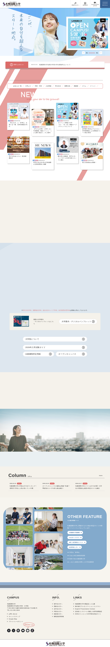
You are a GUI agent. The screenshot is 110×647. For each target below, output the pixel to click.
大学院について (32, 335)
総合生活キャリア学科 (50, 306)
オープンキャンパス (67, 350)
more (100, 472)
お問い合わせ (13, 610)
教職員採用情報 (59, 612)
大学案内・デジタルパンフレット (76, 318)
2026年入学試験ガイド (35, 344)
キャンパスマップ (14, 612)
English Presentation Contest (85, 605)
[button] (83, 52)
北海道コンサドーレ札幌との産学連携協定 (88, 607)
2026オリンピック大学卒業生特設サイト (88, 610)
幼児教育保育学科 (64, 306)
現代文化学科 (27, 306)
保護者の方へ (58, 610)
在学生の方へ (58, 605)
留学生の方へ (58, 600)
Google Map (13, 615)
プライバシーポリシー (16, 618)
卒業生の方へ (58, 607)
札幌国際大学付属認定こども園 (85, 600)
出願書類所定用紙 (33, 350)
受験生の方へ (58, 602)
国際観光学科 (37, 306)
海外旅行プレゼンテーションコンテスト (88, 602)
